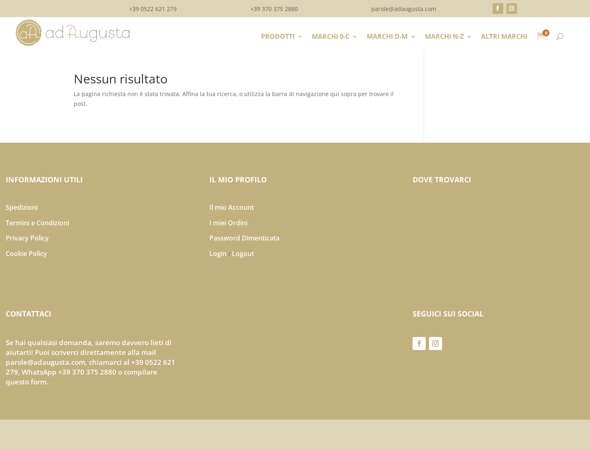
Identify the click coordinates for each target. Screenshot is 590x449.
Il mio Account (231, 207)
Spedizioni (22, 207)
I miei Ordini (228, 222)
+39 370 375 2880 (274, 9)
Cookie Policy (26, 253)
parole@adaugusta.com (403, 9)
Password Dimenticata (244, 237)
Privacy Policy (27, 237)
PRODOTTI (278, 37)
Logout (243, 253)
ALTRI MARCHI (504, 37)
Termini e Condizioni (37, 222)
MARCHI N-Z (444, 37)
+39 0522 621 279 (153, 9)
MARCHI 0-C (330, 37)
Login (218, 253)
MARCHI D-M (387, 37)
